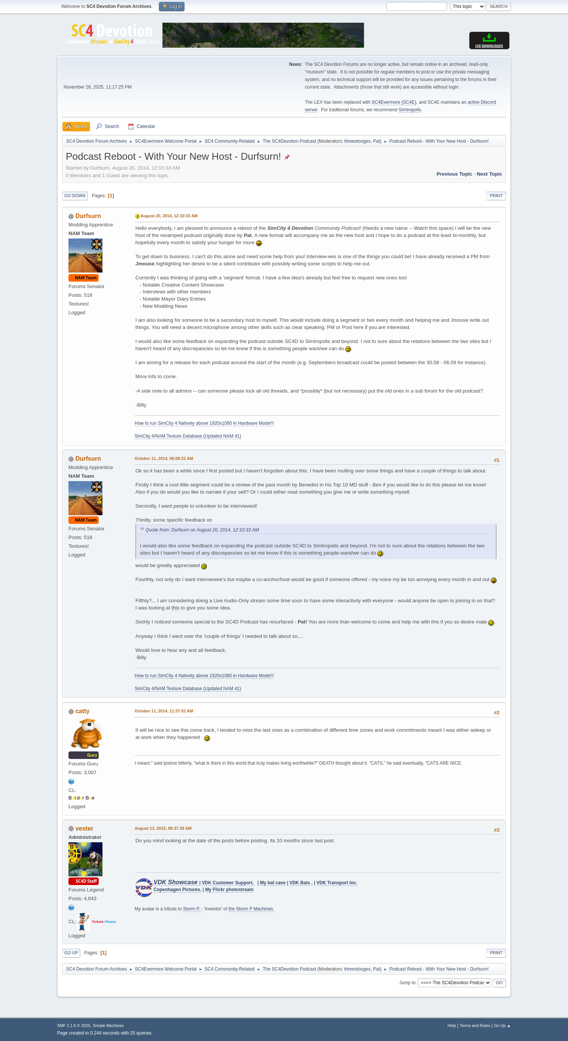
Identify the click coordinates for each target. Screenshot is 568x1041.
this (176, 608)
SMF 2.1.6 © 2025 (73, 1025)
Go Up (71, 953)
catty (82, 711)
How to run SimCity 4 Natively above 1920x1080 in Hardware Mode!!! (204, 423)
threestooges (358, 141)
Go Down (74, 195)
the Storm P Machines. (251, 909)
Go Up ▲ (502, 1025)
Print (496, 195)
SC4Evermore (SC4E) (394, 102)
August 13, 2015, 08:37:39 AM (163, 828)
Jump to (407, 982)
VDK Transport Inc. (337, 882)
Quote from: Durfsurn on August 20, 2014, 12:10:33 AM (202, 530)
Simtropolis (410, 109)
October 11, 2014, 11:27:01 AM (164, 711)
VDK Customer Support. (228, 882)
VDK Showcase (176, 882)
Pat (376, 141)
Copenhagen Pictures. (178, 889)
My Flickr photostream (229, 889)
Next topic (489, 174)
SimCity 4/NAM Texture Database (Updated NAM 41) (188, 436)
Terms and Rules (475, 1025)
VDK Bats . (300, 882)
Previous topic (454, 174)
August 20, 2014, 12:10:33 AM (169, 215)
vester (84, 828)
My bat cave (273, 882)
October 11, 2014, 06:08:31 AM (164, 458)
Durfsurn (88, 216)
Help (452, 1025)
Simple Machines (108, 1025)
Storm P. (192, 909)
